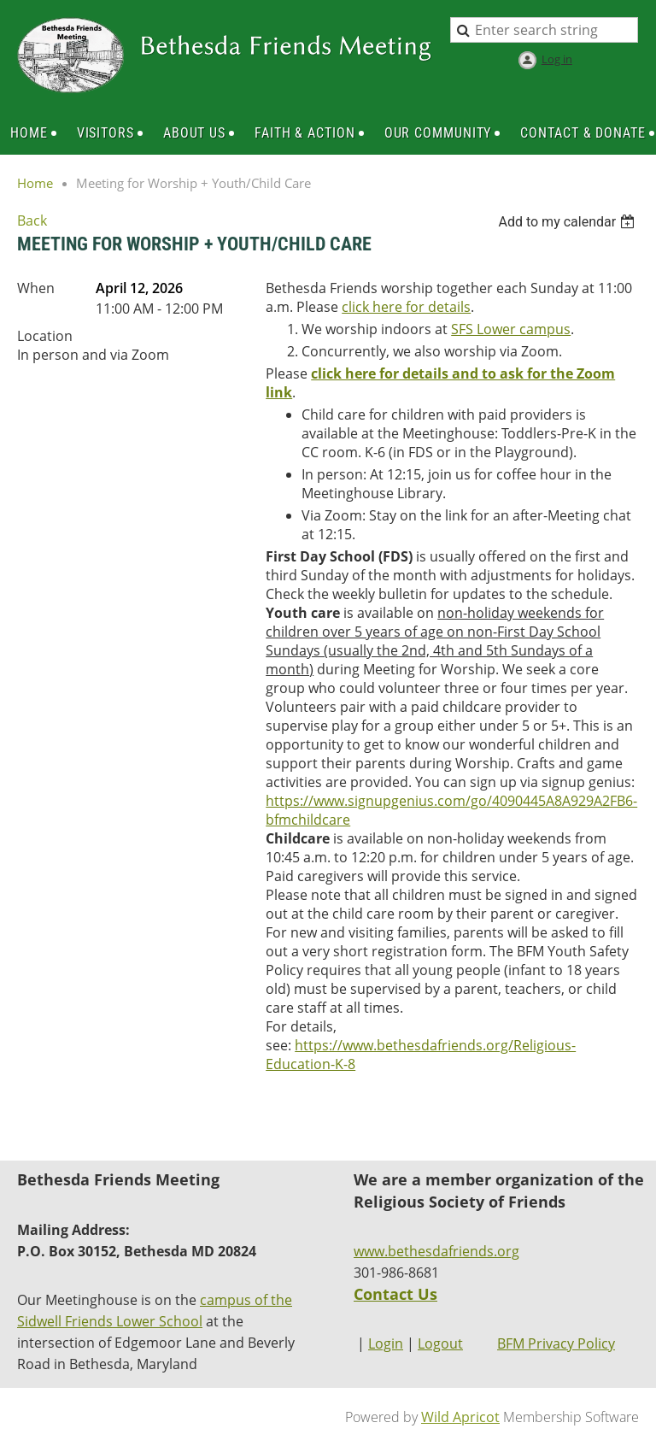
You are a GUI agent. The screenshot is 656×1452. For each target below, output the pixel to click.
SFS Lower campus (511, 329)
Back (32, 220)
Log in (557, 59)
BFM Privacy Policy (556, 1343)
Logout (440, 1343)
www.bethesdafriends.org (436, 1251)
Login (385, 1343)
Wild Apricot (460, 1417)
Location (45, 335)
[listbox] (568, 221)
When (36, 288)
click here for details (406, 306)
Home (35, 182)
